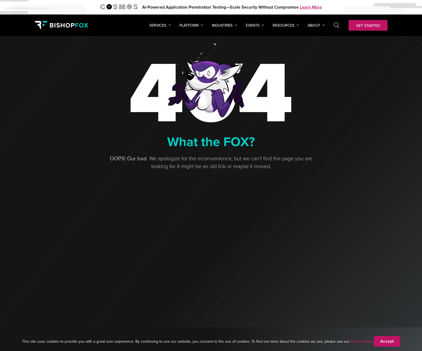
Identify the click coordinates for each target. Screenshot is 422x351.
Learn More (311, 7)
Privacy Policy (362, 341)
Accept (387, 341)
